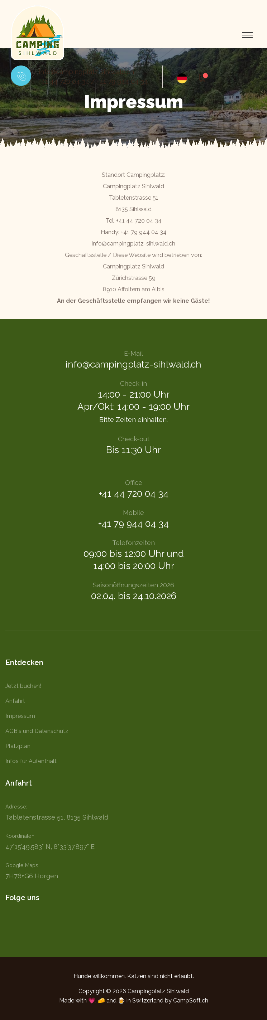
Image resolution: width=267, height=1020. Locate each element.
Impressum (20, 716)
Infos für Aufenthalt (31, 761)
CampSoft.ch (190, 1000)
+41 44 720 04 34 (64, 81)
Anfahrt (15, 701)
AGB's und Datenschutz (36, 731)
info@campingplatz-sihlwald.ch (86, 72)
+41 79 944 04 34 (122, 81)
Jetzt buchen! (23, 686)
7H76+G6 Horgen (31, 876)
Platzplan (17, 746)
